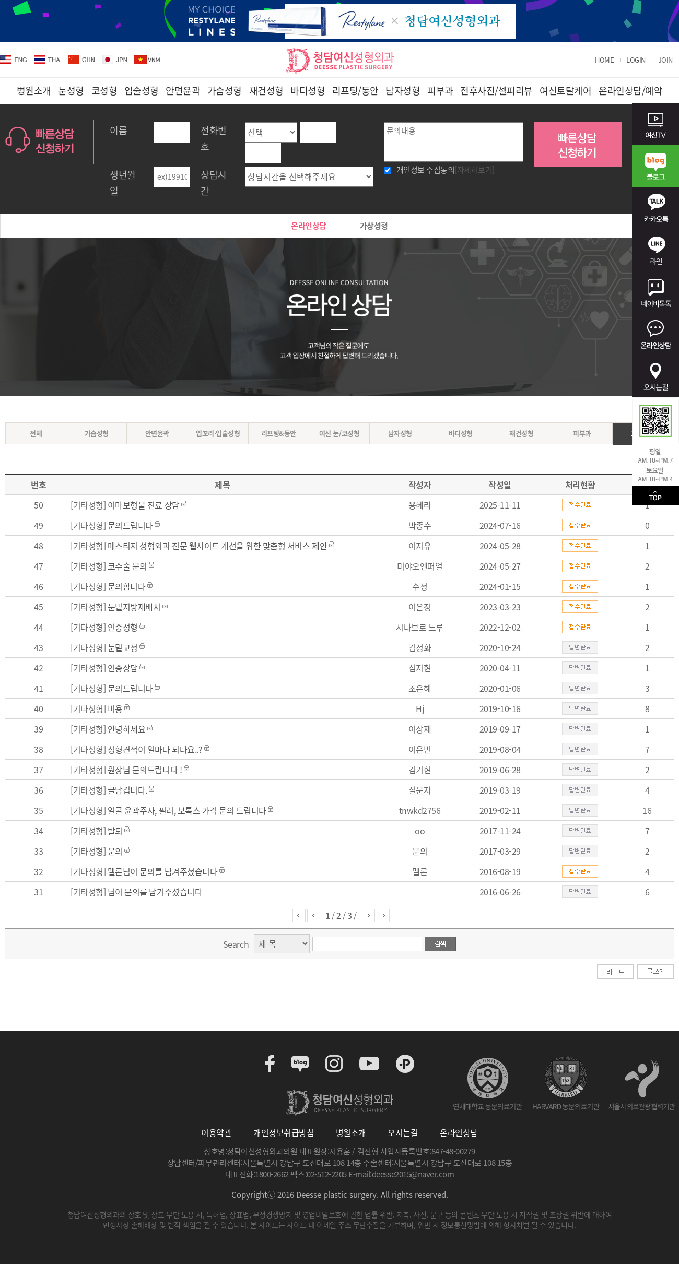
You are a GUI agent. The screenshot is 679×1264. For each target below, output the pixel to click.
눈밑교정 (123, 647)
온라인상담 (308, 225)
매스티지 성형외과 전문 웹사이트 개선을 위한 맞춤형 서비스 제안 (218, 545)
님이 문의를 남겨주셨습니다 (155, 891)
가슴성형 (97, 433)
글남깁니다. (127, 790)
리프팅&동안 (278, 433)
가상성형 (374, 225)
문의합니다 (127, 586)
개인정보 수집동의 (445, 169)
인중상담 (123, 667)
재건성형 (521, 433)
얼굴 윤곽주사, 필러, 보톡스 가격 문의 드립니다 (187, 810)
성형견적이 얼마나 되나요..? (155, 749)
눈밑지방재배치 (134, 606)
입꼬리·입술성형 (218, 433)
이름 (118, 130)
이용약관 (216, 1132)
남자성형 (400, 433)
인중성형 (123, 627)
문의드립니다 (130, 525)
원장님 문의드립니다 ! (145, 769)
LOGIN (636, 60)
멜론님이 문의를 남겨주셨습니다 (162, 871)
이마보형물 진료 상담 (144, 505)
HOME (604, 60)
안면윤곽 (157, 433)
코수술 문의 (127, 566)
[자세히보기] (474, 169)
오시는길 (403, 1132)
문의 (115, 851)
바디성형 (461, 433)
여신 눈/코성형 (339, 433)
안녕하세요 (127, 729)
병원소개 (351, 1132)
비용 (115, 708)
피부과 (582, 433)
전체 (36, 433)
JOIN (665, 60)
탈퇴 (115, 830)
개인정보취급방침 (283, 1132)
